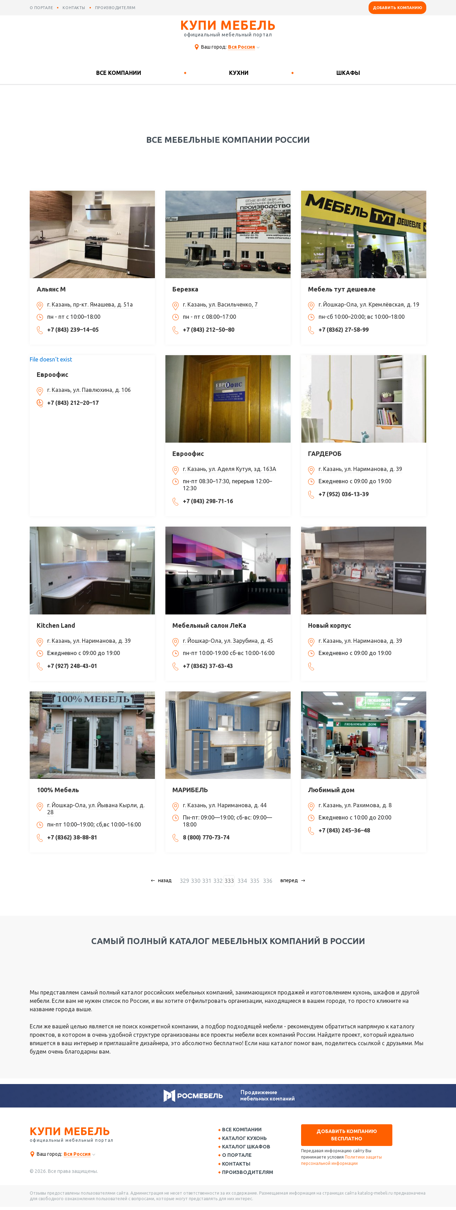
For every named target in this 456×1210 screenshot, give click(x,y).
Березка (185, 289)
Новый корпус (329, 625)
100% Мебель (58, 789)
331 (209, 881)
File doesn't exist (51, 359)
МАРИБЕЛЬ (190, 789)
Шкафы (348, 73)
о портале (41, 8)
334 (243, 881)
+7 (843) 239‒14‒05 (73, 329)
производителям (115, 8)
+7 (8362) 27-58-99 (344, 329)
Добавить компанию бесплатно (346, 1134)
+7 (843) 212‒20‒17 (73, 403)
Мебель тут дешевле (342, 289)
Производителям (250, 1175)
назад (167, 880)
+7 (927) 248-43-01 (72, 666)
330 (198, 881)
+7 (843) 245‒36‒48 (344, 830)
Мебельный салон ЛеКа (209, 625)
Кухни (239, 73)
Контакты (239, 1166)
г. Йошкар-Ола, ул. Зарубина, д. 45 (228, 641)
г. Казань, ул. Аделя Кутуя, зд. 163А (229, 469)
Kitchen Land (56, 625)
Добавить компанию (397, 8)
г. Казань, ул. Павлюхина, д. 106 (89, 390)
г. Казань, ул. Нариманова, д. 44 (224, 805)
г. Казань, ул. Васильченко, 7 (220, 304)
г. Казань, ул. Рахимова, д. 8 (355, 805)
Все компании (118, 73)
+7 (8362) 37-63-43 (208, 666)
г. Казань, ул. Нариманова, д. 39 (360, 469)
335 (254, 881)
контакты (74, 8)
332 (220, 881)
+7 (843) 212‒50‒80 (208, 329)
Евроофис (52, 374)
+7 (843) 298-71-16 (208, 501)
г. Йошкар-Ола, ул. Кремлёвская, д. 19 (369, 304)
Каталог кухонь (247, 1139)
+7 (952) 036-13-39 (344, 494)
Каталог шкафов (249, 1148)
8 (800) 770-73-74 (206, 837)
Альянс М (51, 289)
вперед (286, 880)
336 (265, 881)
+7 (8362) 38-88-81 (72, 837)
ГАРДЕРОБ (325, 453)
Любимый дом (331, 789)
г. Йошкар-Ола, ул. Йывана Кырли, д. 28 (95, 808)
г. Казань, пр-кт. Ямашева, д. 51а (90, 304)
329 (187, 881)
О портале (239, 1157)
